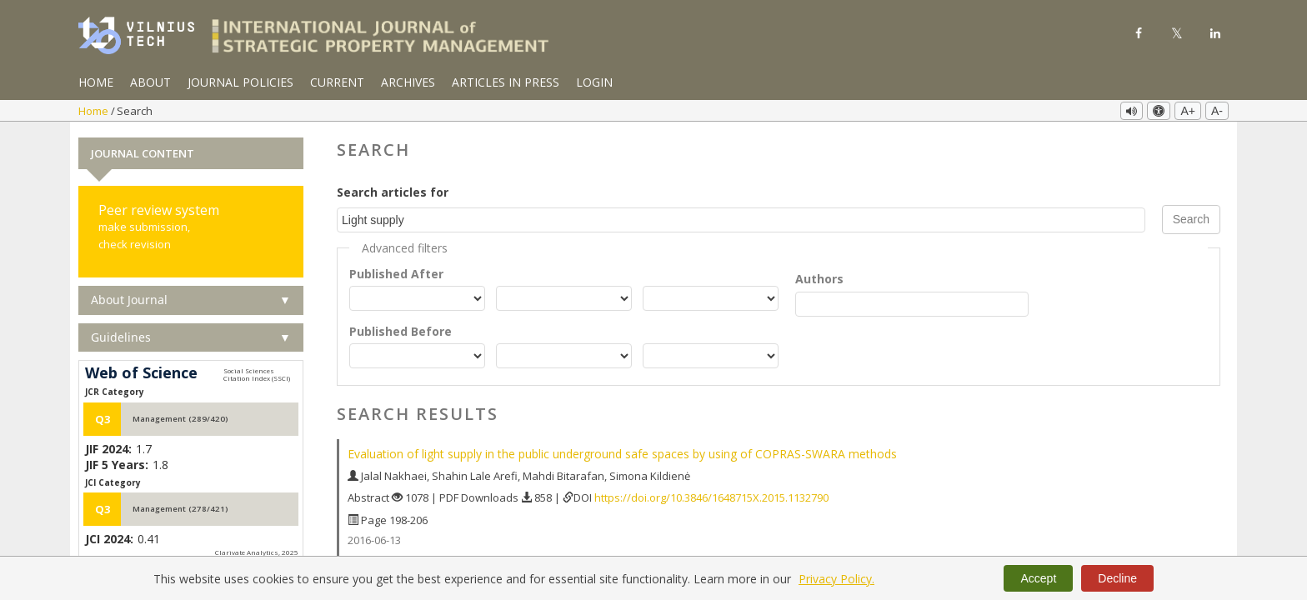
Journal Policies (240, 82)
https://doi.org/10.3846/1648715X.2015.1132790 (711, 497)
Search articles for (392, 192)
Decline (1117, 578)
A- (1217, 111)
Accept (1038, 578)
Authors (819, 279)
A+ (1187, 111)
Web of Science (141, 373)
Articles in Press (505, 82)
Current (337, 82)
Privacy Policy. (836, 579)
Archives (408, 82)
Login (594, 82)
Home (95, 82)
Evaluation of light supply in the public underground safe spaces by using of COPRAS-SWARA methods (622, 454)
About (150, 82)
